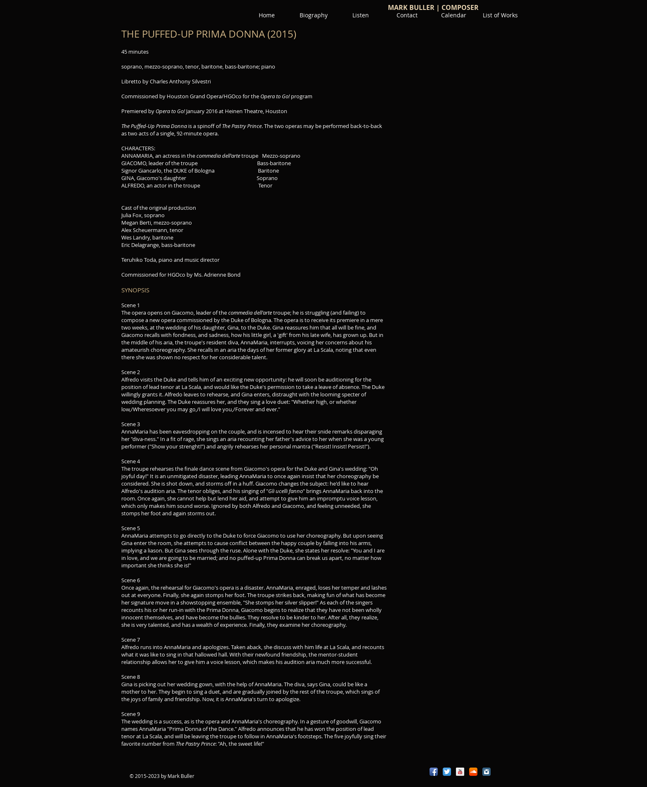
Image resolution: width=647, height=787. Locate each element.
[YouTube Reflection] (460, 772)
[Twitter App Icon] (447, 772)
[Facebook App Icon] (434, 772)
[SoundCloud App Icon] (473, 772)
